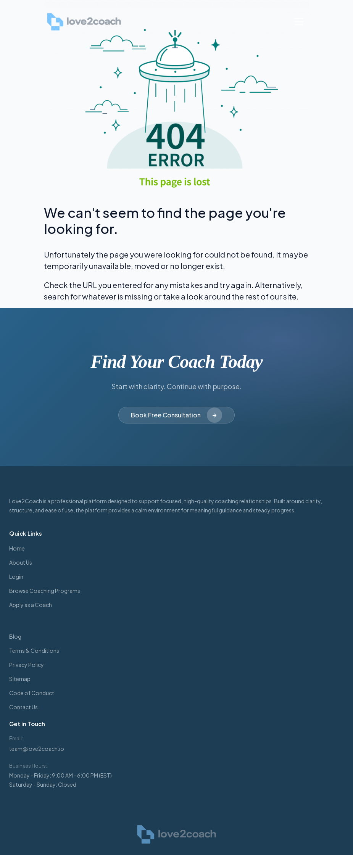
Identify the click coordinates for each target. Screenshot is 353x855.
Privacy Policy (26, 664)
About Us (20, 562)
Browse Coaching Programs (44, 590)
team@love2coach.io (36, 748)
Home (17, 548)
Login (16, 576)
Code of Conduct (31, 692)
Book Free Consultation (176, 415)
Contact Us (23, 707)
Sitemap (20, 678)
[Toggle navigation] (298, 21)
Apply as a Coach (30, 604)
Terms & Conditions (34, 650)
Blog (15, 636)
